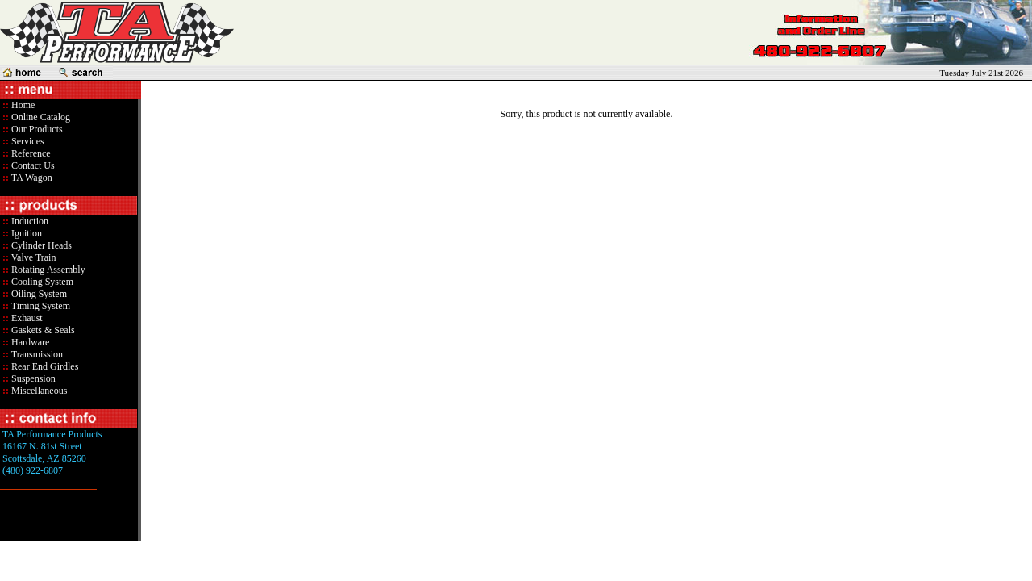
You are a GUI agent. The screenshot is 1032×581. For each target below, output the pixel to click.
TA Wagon (30, 177)
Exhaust (26, 318)
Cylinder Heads (40, 245)
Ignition (25, 233)
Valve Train (32, 257)
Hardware (29, 342)
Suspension (32, 378)
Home (23, 105)
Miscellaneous (39, 390)
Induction (28, 221)
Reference (30, 153)
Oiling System (38, 293)
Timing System (39, 305)
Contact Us (32, 165)
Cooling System (41, 281)
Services (26, 141)
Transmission (36, 354)
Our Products (36, 129)
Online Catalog (39, 117)
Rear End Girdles (43, 366)
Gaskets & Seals (42, 330)
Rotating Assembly (47, 269)
